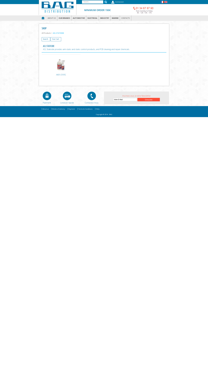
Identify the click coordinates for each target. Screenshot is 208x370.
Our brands (64, 18)
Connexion (117, 2)
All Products (46, 33)
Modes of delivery (58, 109)
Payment (71, 109)
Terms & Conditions (85, 109)
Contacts (125, 18)
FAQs (97, 109)
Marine (115, 18)
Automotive (79, 18)
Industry (104, 18)
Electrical (92, 18)
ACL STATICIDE (58, 33)
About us (52, 18)
